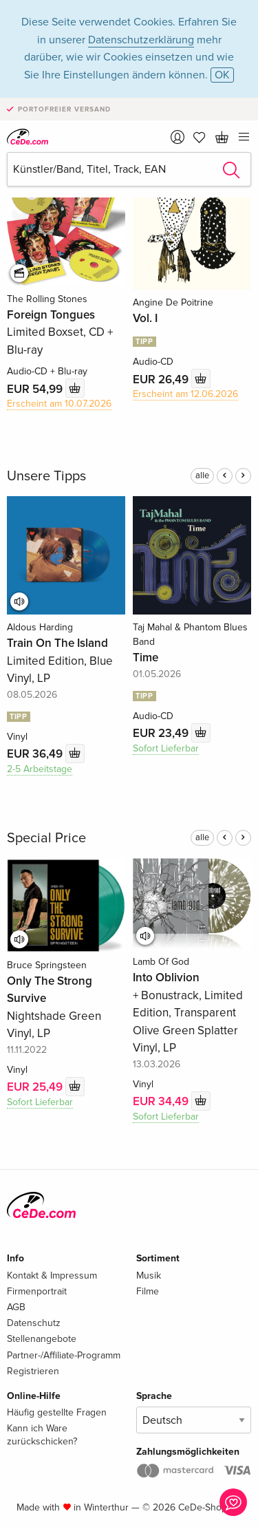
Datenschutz (34, 1323)
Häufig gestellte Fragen (57, 1412)
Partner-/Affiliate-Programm (63, 1355)
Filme (147, 1291)
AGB (16, 1307)
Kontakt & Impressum (52, 1275)
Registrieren (33, 1371)
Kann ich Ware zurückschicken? (42, 1434)
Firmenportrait (37, 1291)
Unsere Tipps (46, 476)
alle (202, 475)
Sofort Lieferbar (166, 748)
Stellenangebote (41, 1339)
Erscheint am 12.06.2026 (185, 394)
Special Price (46, 838)
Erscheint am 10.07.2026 (59, 403)
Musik (148, 1275)
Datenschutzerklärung (141, 40)
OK (222, 75)
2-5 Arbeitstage (39, 769)
